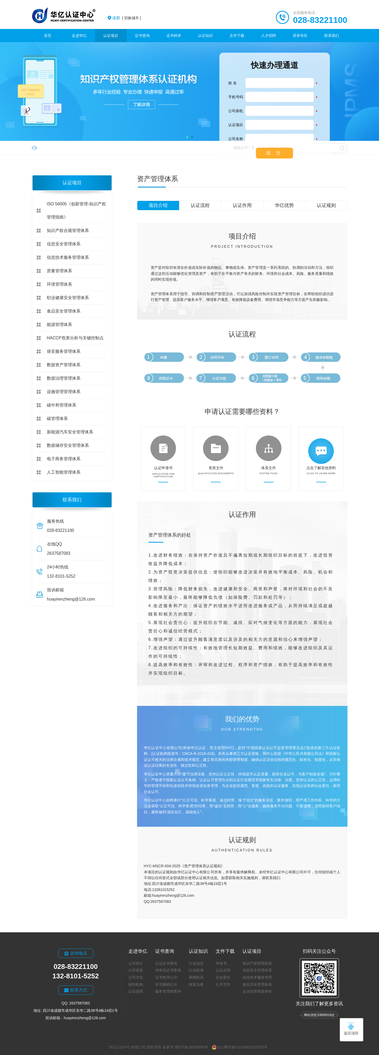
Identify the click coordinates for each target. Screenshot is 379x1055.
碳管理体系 (57, 418)
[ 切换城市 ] (126, 18)
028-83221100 (320, 20)
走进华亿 (79, 35)
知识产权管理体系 (257, 963)
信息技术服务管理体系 (68, 257)
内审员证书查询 (168, 970)
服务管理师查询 (168, 991)
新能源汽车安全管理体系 (70, 432)
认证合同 (223, 970)
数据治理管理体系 (63, 378)
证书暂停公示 (166, 977)
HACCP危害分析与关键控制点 (75, 338)
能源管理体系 (59, 324)
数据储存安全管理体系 (68, 445)
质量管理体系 (59, 271)
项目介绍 (158, 205)
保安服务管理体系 (63, 351)
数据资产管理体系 (63, 365)
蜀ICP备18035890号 (191, 1047)
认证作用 (242, 205)
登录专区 (300, 35)
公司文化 (135, 977)
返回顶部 (351, 1029)
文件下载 (237, 35)
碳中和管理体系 (61, 405)
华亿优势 (284, 205)
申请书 (221, 963)
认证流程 (200, 205)
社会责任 (223, 977)
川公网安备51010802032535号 (239, 1047)
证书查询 (142, 35)
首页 (47, 35)
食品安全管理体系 (63, 311)
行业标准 (196, 970)
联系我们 (331, 35)
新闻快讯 (196, 977)
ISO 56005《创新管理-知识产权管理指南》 (76, 210)
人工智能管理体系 (63, 472)
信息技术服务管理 (257, 977)
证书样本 (173, 35)
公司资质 (135, 970)
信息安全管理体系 (63, 244)
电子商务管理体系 (63, 459)
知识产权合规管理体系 (68, 230)
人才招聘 (268, 35)
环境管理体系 (59, 284)
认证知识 (205, 35)
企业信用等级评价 (257, 991)
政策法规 (196, 984)
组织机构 (135, 984)
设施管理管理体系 (63, 391)
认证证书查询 (166, 963)
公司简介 (135, 963)
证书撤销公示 (166, 984)
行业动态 (196, 963)
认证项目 (110, 35)
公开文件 (223, 984)
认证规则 (326, 205)
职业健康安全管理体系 (68, 297)
